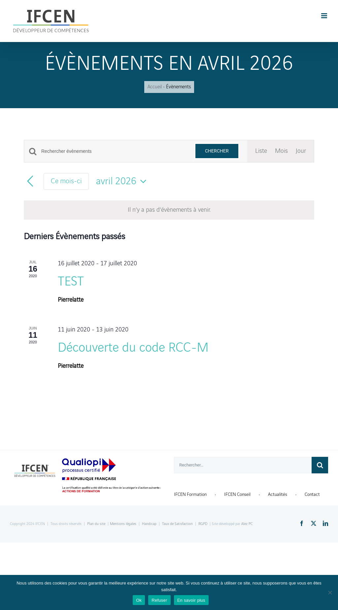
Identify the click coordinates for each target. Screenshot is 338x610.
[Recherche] (320, 465)
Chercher (217, 150)
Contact (312, 494)
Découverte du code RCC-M (133, 348)
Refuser (159, 600)
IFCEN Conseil (237, 494)
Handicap (149, 524)
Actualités (277, 494)
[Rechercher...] (243, 465)
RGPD (202, 524)
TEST (71, 282)
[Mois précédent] (30, 181)
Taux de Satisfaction (177, 524)
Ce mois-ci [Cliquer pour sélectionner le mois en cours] (66, 181)
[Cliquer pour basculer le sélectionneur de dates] (123, 181)
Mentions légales (123, 524)
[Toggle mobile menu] (324, 15)
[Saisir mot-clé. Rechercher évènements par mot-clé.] (113, 151)
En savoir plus (191, 600)
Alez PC (247, 524)
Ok (139, 600)
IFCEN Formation (190, 494)
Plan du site (96, 524)
